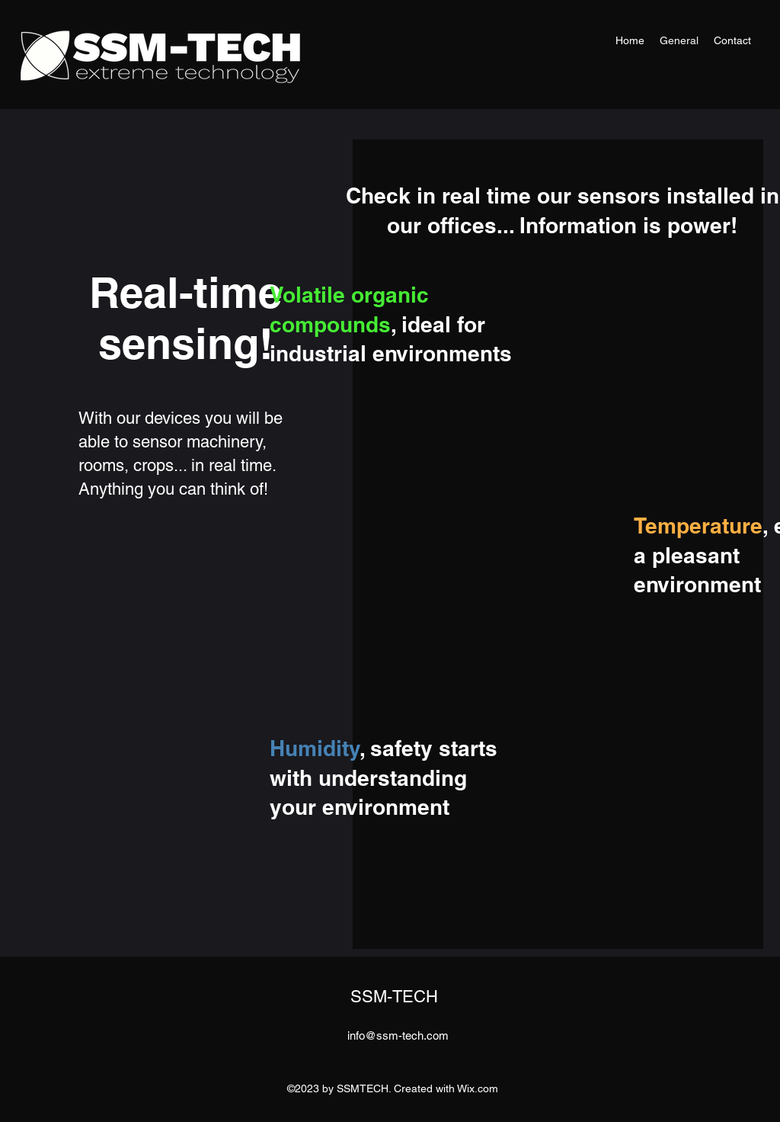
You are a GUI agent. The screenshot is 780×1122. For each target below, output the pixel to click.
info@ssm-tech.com (398, 1035)
